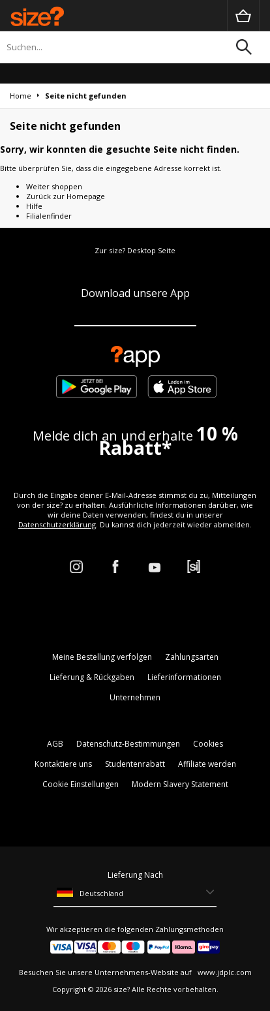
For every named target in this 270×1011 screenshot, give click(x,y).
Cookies (208, 743)
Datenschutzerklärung (57, 524)
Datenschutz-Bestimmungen (128, 743)
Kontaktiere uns (63, 764)
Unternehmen (135, 697)
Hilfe (34, 206)
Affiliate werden (207, 764)
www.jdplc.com (224, 972)
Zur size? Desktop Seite (135, 250)
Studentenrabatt (135, 764)
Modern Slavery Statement (180, 784)
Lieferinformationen (184, 677)
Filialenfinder (49, 216)
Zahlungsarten (191, 656)
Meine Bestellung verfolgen (102, 656)
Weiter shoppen (54, 186)
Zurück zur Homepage (65, 196)
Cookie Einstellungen (80, 784)
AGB (55, 743)
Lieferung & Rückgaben (92, 677)
